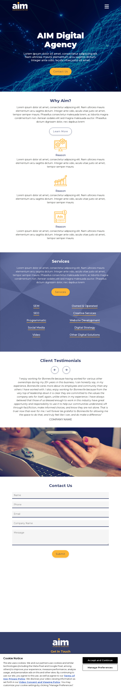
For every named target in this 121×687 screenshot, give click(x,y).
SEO (36, 313)
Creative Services (84, 313)
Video (36, 334)
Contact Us (60, 71)
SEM (36, 305)
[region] (60, 670)
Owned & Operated (85, 305)
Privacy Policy (17, 678)
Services (60, 292)
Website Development (85, 320)
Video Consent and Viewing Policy (39, 682)
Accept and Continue (100, 660)
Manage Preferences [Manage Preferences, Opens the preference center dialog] (100, 667)
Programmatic (36, 320)
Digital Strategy (84, 327)
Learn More (60, 131)
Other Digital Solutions (85, 334)
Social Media (36, 327)
